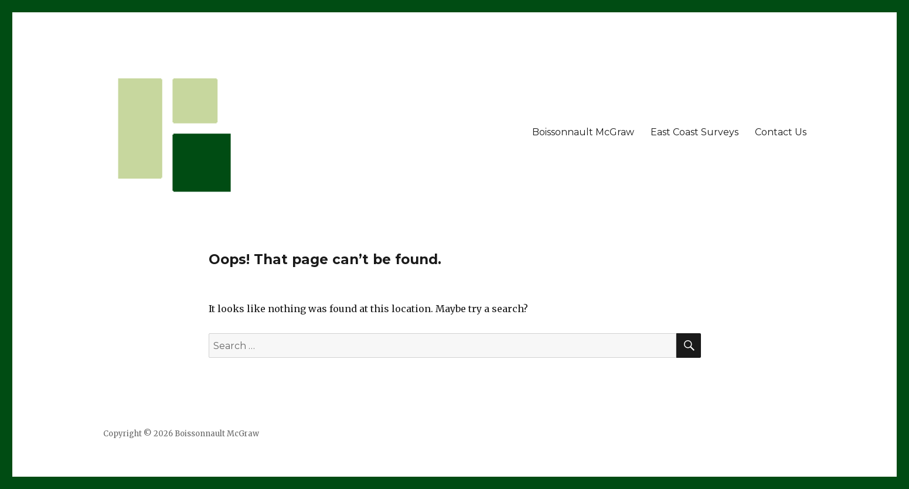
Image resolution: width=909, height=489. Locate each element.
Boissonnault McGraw (583, 132)
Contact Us (780, 132)
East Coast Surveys (694, 132)
